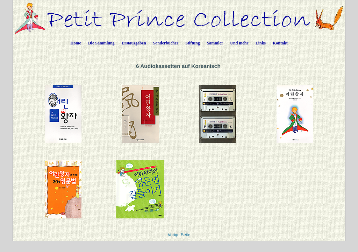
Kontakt (280, 43)
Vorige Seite (179, 234)
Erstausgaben (134, 43)
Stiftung (192, 43)
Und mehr (239, 43)
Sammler (215, 43)
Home (75, 43)
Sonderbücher (166, 43)
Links (261, 43)
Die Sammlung (101, 43)
